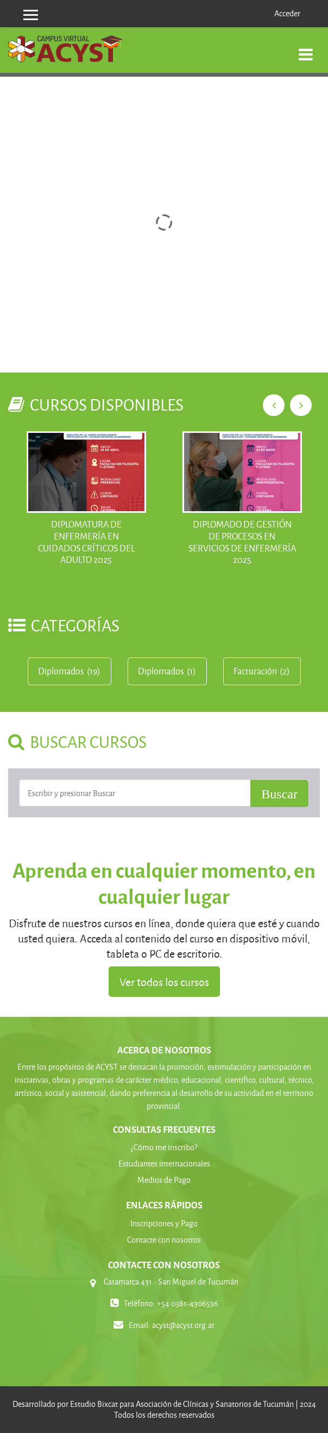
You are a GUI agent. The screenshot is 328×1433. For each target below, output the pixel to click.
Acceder (287, 13)
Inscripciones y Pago (164, 1223)
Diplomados (61, 671)
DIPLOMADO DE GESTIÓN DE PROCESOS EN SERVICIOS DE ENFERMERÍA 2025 (242, 542)
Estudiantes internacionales (164, 1163)
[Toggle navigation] (306, 48)
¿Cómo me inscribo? (164, 1147)
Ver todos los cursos (164, 981)
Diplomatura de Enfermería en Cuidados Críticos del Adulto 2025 (86, 542)
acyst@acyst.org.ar (183, 1325)
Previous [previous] (274, 405)
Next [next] (301, 405)
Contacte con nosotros (164, 1239)
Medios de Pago (164, 1180)
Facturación (255, 671)
